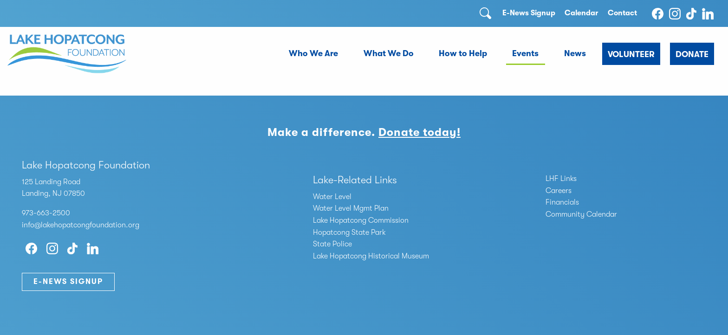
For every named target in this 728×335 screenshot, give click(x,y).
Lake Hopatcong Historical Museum (371, 256)
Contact (622, 13)
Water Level (332, 197)
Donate (692, 54)
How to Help (463, 53)
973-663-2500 (46, 213)
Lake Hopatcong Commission (361, 220)
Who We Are (313, 53)
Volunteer (631, 54)
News (575, 53)
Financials (562, 202)
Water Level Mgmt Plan (351, 208)
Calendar (581, 13)
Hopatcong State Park (349, 232)
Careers (559, 191)
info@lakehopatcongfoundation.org (80, 225)
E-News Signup (528, 13)
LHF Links (561, 178)
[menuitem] (313, 54)
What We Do (389, 53)
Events (525, 53)
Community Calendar (581, 214)
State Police (332, 244)
